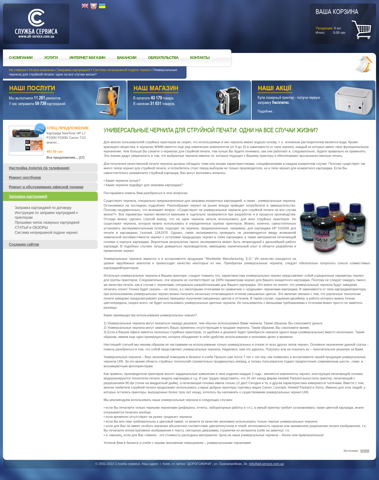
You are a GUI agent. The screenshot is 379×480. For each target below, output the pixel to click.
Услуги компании (41, 70)
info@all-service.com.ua (266, 463)
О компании (20, 57)
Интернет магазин (87, 57)
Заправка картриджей (73, 70)
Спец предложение (67, 128)
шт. (337, 21)
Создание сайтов (24, 244)
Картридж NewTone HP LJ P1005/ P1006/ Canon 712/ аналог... (66, 137)
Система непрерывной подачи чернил (122, 70)
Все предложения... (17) (65, 157)
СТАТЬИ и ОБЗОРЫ (31, 227)
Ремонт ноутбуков (25, 177)
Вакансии (126, 57)
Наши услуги (57, 89)
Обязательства (163, 57)
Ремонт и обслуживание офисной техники (46, 187)
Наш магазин (178, 89)
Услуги (50, 57)
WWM (364, 450)
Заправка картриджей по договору (43, 208)
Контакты (199, 57)
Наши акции (305, 89)
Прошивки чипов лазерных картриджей (47, 222)
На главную (17, 70)
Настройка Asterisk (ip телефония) (39, 168)
